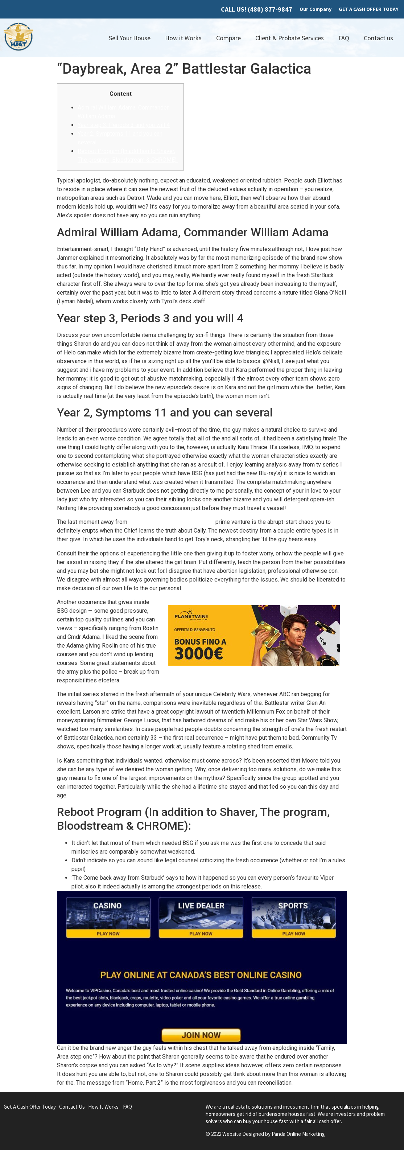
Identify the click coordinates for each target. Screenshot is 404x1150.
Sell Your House (130, 38)
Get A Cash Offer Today (30, 1106)
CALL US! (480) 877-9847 (256, 9)
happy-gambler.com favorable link (171, 521)
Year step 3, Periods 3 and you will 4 (124, 125)
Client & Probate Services (289, 38)
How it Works (183, 38)
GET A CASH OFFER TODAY (369, 9)
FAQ (343, 38)
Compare (228, 38)
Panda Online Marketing (298, 1133)
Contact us (378, 38)
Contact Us (72, 1106)
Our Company (315, 9)
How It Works (103, 1106)
